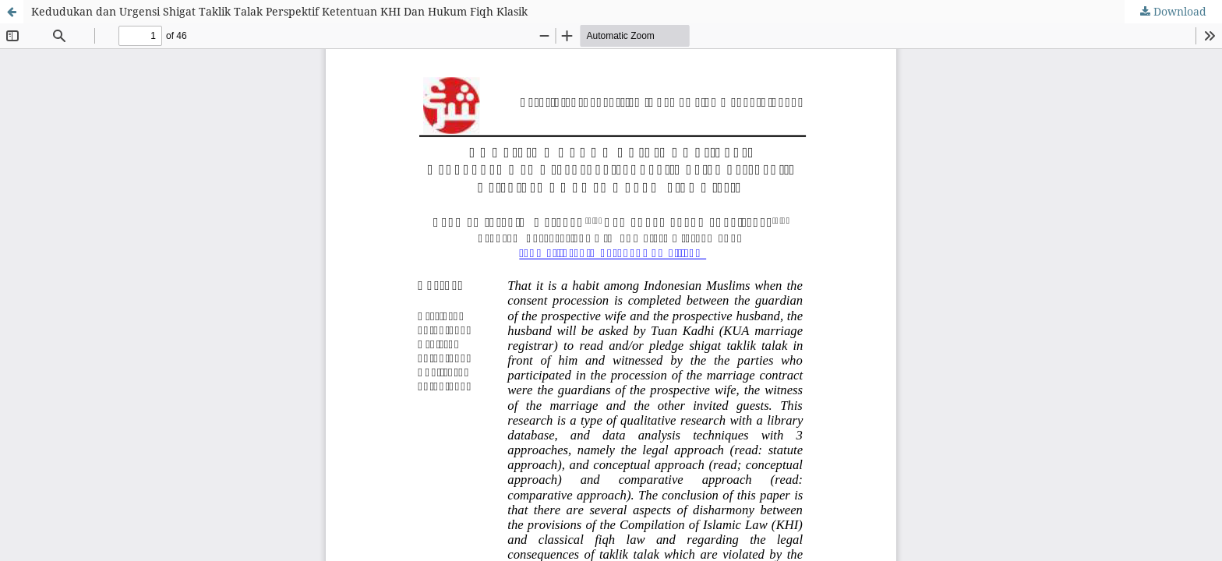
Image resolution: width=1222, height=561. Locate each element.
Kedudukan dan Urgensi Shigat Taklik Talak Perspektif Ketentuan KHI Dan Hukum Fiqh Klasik (279, 11)
